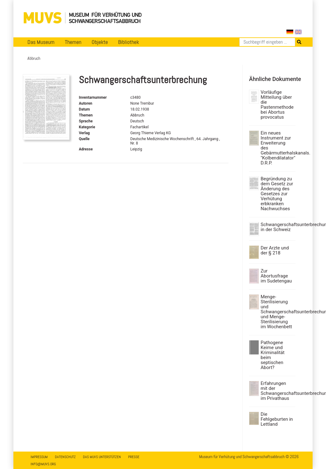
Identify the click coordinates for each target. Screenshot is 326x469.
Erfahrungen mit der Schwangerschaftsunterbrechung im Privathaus (277, 391)
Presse (133, 456)
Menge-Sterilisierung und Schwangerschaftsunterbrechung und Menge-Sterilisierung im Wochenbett (277, 311)
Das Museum (41, 42)
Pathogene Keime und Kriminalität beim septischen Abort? (273, 355)
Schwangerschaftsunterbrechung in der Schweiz (277, 227)
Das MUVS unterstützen (102, 456)
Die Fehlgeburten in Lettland (277, 419)
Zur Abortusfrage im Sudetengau (276, 275)
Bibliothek (128, 42)
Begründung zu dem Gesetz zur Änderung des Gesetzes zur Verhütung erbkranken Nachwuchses (277, 193)
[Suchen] (267, 42)
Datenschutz (65, 456)
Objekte (100, 42)
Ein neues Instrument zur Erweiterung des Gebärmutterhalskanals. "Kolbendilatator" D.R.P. (277, 147)
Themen (73, 42)
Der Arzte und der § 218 (275, 250)
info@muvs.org (43, 464)
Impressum (39, 456)
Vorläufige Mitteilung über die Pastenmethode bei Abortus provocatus (277, 105)
